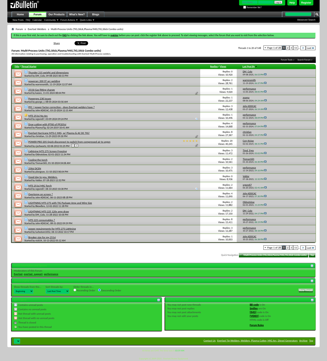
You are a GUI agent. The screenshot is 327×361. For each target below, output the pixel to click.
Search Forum (304, 59)
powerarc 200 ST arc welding (44, 81)
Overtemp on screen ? (40, 194)
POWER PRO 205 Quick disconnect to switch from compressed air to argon (69, 141)
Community (50, 20)
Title (16, 66)
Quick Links (86, 20)
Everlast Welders (37, 29)
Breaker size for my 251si (42, 237)
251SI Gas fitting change (41, 89)
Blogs (95, 14)
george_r (39, 101)
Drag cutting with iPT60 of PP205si (47, 124)
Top (312, 255)
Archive (303, 340)
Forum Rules (257, 325)
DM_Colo (40, 75)
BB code (254, 304)
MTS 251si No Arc (38, 115)
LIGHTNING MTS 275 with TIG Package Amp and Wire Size (60, 202)
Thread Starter (29, 66)
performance (51, 274)
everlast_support (33, 274)
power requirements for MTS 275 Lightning (52, 228)
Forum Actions (67, 20)
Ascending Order (84, 290)
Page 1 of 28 (274, 47)
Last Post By (249, 66)
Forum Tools (286, 59)
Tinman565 (41, 163)
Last (310, 48)
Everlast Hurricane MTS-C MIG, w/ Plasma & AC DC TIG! (59, 133)
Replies (214, 66)
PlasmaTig (40, 127)
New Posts (18, 20)
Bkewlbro (40, 206)
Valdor (38, 180)
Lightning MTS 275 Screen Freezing (47, 151)
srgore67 (39, 119)
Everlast (18, 274)
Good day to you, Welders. (43, 177)
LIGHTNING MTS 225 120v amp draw (48, 211)
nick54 (38, 240)
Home (20, 14)
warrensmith (41, 84)
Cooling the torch (37, 159)
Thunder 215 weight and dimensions (48, 72)
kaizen (38, 93)
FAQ (28, 20)
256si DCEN (34, 168)
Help (292, 2)
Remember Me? (252, 7)
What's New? (77, 14)
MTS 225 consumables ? (41, 220)
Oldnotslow (41, 154)
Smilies (254, 308)
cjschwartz (40, 146)
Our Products (56, 14)
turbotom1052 (42, 231)
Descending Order (109, 290)
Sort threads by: (54, 286)
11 (295, 47)
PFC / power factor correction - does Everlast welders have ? (61, 107)
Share (57, 43)
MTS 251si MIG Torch (40, 185)
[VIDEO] (254, 316)
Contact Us (210, 340)
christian (39, 136)
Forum (37, 14)
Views (223, 66)
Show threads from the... (27, 286)
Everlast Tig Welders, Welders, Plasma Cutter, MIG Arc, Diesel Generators (257, 340)
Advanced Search (306, 19)
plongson (40, 171)
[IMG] (253, 312)
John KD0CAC (42, 110)
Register (306, 2)
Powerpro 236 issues (39, 98)
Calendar (37, 20)
